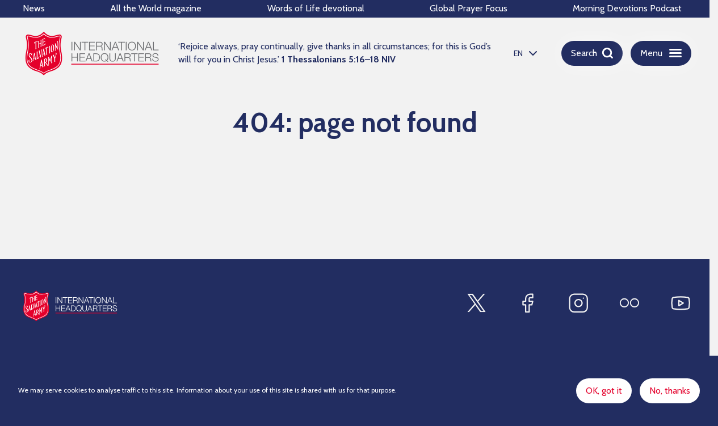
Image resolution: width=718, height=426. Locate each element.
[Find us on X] (476, 302)
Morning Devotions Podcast (627, 8)
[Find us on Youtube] (680, 302)
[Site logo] (70, 305)
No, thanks (669, 391)
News (34, 8)
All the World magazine (155, 8)
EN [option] (518, 53)
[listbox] (523, 53)
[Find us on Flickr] (629, 302)
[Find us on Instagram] (578, 302)
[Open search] (592, 53)
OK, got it (604, 391)
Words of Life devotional (315, 8)
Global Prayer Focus (468, 8)
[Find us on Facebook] (527, 302)
